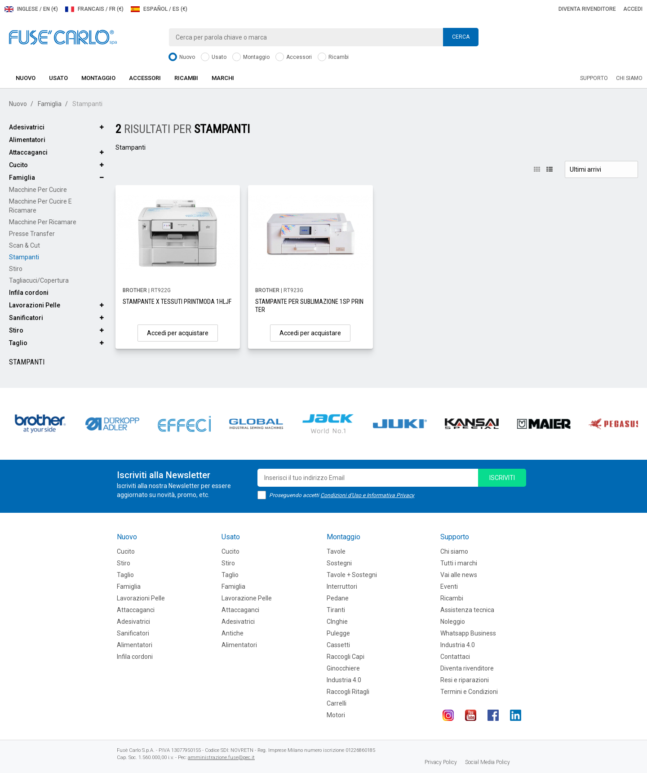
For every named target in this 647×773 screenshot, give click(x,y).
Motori (336, 715)
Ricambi (333, 57)
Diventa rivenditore (587, 9)
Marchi (223, 78)
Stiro (15, 268)
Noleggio (452, 621)
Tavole (336, 551)
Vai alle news (458, 574)
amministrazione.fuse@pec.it (221, 757)
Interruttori (342, 586)
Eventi (449, 586)
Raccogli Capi (345, 656)
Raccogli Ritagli (348, 691)
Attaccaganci (28, 152)
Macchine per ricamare (42, 222)
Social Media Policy (487, 762)
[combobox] (323, 37)
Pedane (338, 598)
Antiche (233, 633)
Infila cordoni (29, 292)
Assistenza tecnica (467, 609)
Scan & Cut (24, 245)
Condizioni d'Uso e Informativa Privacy (367, 495)
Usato (213, 57)
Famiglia (50, 103)
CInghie (337, 621)
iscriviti (502, 477)
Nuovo (181, 57)
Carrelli (336, 703)
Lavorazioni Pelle (34, 305)
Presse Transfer (32, 233)
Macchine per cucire (38, 189)
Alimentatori (27, 139)
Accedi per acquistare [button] (177, 333)
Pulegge (338, 633)
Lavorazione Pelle (247, 598)
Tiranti (336, 609)
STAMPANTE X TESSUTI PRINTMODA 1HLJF (177, 301)
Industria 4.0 (344, 680)
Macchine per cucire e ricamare (40, 206)
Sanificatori (26, 317)
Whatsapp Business (468, 633)
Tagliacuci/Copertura (39, 280)
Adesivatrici (26, 127)
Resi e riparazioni (464, 680)
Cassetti (338, 645)
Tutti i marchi (458, 563)
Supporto (594, 78)
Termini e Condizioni (469, 691)
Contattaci (455, 656)
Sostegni (339, 563)
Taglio (18, 343)
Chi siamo (629, 78)
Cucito (18, 165)
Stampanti (24, 257)
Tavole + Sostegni (352, 574)
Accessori (293, 57)
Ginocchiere (343, 668)
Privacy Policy (441, 762)
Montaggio (251, 57)
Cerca (461, 37)
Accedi (633, 9)
